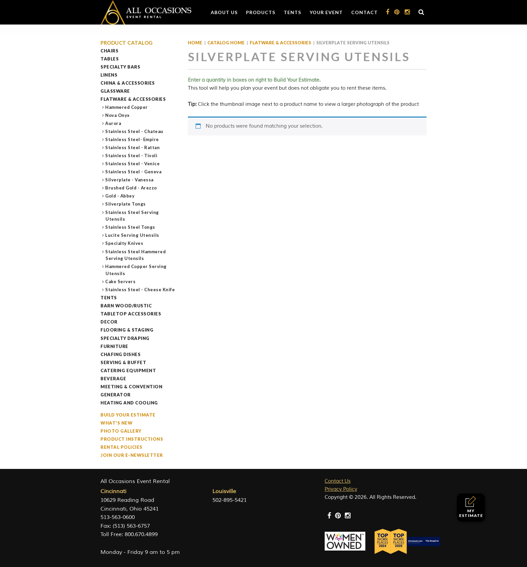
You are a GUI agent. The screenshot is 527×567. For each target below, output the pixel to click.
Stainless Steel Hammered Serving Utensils (136, 255)
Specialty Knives (124, 243)
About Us (224, 12)
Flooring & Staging (126, 330)
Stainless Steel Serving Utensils (132, 216)
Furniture (114, 346)
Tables (109, 58)
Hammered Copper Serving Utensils (136, 270)
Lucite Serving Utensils (132, 235)
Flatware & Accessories (133, 99)
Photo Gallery (120, 431)
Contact (364, 12)
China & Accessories (127, 83)
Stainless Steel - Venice (133, 163)
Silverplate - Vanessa (130, 179)
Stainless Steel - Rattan (133, 147)
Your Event (326, 12)
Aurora (113, 123)
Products (260, 12)
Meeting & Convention (131, 386)
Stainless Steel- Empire (132, 139)
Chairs (109, 50)
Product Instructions (131, 439)
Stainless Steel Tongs (130, 227)
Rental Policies (121, 447)
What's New (116, 423)
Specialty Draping (125, 338)
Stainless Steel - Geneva (133, 171)
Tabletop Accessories (130, 313)
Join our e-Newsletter (131, 455)
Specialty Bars (120, 67)
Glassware (115, 91)
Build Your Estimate (128, 415)
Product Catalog (126, 42)
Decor (109, 321)
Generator (115, 394)
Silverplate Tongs (126, 204)
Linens (108, 75)
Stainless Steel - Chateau (134, 131)
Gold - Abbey (120, 196)
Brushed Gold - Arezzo (131, 187)
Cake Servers (120, 281)
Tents (292, 12)
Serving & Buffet (123, 362)
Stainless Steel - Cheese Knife (140, 289)
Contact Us (338, 481)
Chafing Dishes (120, 354)
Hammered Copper (127, 107)
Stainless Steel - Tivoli (131, 155)
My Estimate (471, 507)
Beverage (113, 378)
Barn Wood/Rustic (126, 305)
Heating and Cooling (129, 402)
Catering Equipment (128, 370)
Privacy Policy (341, 489)
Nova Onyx (118, 115)
